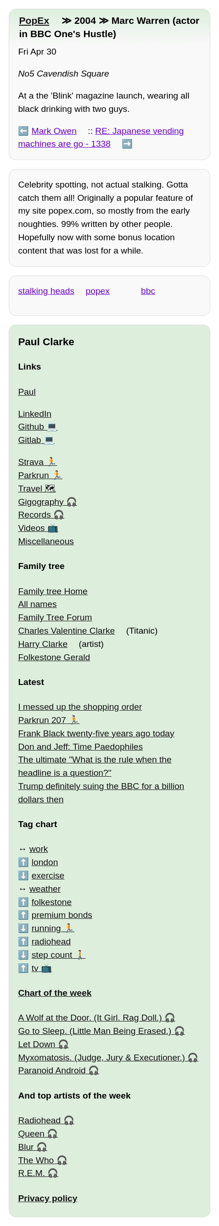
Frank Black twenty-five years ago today (96, 733)
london (45, 862)
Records (34, 514)
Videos (31, 528)
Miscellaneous (46, 541)
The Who (36, 1160)
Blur (26, 1147)
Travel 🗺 (37, 488)
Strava (30, 462)
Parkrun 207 (42, 720)
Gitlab (29, 440)
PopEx (34, 20)
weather (45, 889)
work (38, 849)
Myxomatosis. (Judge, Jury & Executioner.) (101, 1057)
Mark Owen (54, 131)
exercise (48, 875)
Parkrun (33, 475)
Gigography (40, 502)
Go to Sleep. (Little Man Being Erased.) (94, 1031)
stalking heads (46, 291)
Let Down (36, 1044)
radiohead (51, 941)
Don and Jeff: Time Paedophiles (80, 746)
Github (31, 426)
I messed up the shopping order (80, 707)
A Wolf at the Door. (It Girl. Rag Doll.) (90, 1017)
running (46, 928)
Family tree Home (52, 591)
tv (35, 968)
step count (52, 955)
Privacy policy (47, 1198)
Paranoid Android (51, 1070)
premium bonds (62, 915)
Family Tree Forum (55, 617)
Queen (31, 1133)
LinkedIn (34, 414)
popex (98, 291)
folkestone (52, 902)
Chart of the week (54, 993)
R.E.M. (31, 1173)
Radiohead (39, 1120)
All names (37, 604)
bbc (148, 291)
